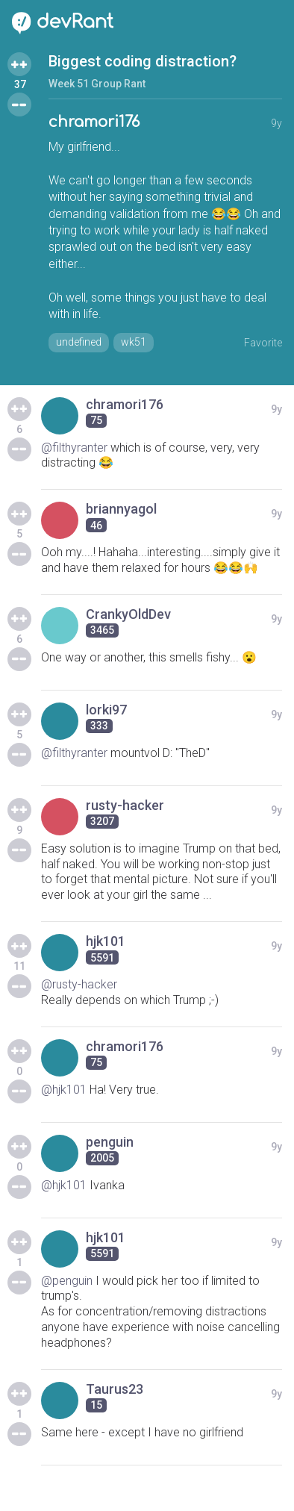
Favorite (263, 343)
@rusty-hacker (79, 984)
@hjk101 (64, 1089)
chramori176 (94, 122)
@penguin (67, 1281)
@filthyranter (74, 447)
